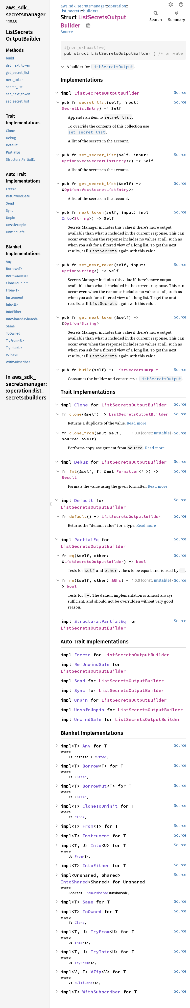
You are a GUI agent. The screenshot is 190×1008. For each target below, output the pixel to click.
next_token (91, 212)
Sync (79, 690)
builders (90, 11)
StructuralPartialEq (100, 621)
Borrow (90, 766)
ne (71, 580)
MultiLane (83, 983)
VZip (96, 972)
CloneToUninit (100, 806)
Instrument (96, 836)
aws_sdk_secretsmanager (83, 6)
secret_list (92, 102)
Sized (101, 757)
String (81, 218)
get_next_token (96, 317)
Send (79, 681)
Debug (81, 462)
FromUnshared (96, 893)
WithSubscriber (101, 992)
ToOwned (91, 911)
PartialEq (86, 539)
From (87, 826)
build (85, 369)
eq (71, 555)
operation (117, 6)
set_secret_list (97, 154)
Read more (136, 423)
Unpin (81, 700)
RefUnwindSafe (92, 664)
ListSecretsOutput (137, 369)
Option (69, 160)
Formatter (127, 471)
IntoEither (96, 865)
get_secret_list (97, 183)
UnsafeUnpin (89, 710)
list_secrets (71, 11)
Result (69, 477)
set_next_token (96, 264)
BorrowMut (94, 786)
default (78, 516)
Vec (83, 160)
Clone (81, 405)
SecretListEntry (80, 108)
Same (87, 902)
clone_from (81, 432)
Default (83, 500)
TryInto (100, 952)
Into (67, 218)
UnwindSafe (87, 719)
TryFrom (100, 931)
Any (86, 746)
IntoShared (74, 882)
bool (141, 561)
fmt (73, 471)
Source (67, 31)
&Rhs (116, 580)
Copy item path (88, 25)
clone (75, 414)
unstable (162, 433)
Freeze (82, 655)
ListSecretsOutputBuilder (107, 93)
